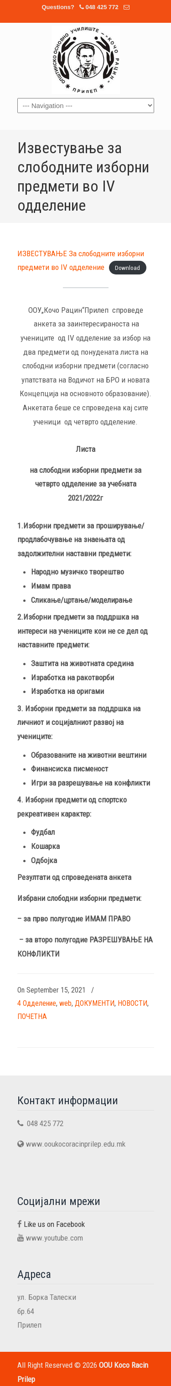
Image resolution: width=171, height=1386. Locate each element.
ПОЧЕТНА (32, 1016)
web (65, 1003)
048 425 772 (101, 7)
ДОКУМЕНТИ (94, 1003)
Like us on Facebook (54, 1224)
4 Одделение (36, 1003)
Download (127, 267)
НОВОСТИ (132, 1003)
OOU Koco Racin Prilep (85, 60)
